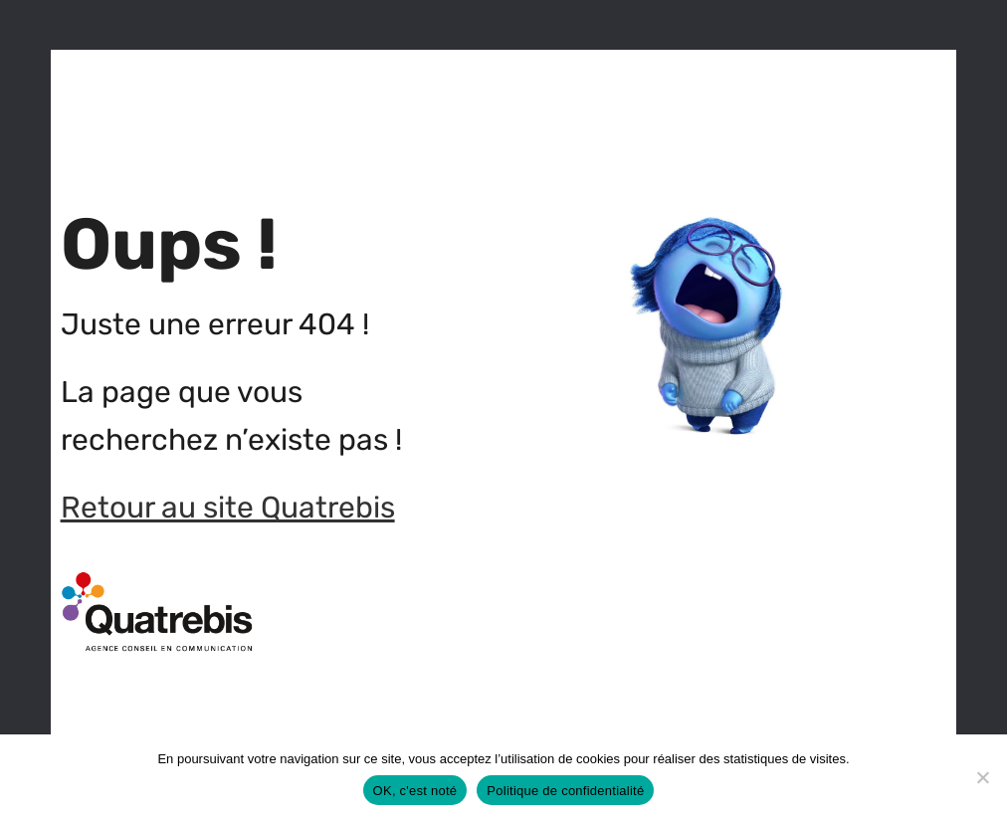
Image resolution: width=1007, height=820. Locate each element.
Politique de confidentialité (565, 790)
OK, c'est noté (415, 790)
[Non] (982, 777)
